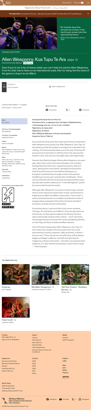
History (34, 338)
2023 (34, 366)
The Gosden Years (8, 388)
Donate (4, 366)
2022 (34, 368)
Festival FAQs (37, 345)
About (34, 335)
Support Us (6, 358)
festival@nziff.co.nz (9, 337)
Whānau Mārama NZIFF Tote (12, 391)
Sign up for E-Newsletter (10, 340)
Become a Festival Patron (11, 363)
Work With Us (37, 343)
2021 (33, 371)
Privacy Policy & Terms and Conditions (41, 351)
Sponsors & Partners (9, 361)
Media (64, 335)
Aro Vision (5, 122)
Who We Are (36, 340)
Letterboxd (6, 178)
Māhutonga (28, 63)
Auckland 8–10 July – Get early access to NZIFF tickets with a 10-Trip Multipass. (45, 14)
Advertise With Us (8, 368)
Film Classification (38, 347)
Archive (35, 358)
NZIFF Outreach (68, 340)
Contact (5, 335)
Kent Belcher (17, 63)
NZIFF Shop (6, 383)
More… (34, 373)
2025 (34, 361)
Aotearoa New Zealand (10, 105)
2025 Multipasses (8, 386)
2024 (18, 52)
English (24, 105)
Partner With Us (7, 371)
